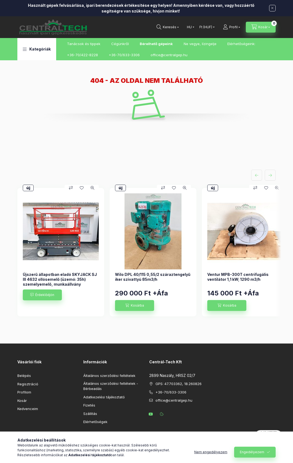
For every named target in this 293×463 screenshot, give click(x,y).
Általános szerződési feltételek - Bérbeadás (110, 386)
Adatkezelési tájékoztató (104, 397)
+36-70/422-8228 (82, 55)
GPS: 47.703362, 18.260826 (178, 384)
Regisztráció (27, 384)
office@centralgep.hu (169, 55)
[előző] (256, 175)
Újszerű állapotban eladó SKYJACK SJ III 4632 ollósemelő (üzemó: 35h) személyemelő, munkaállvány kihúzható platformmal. (60, 282)
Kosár (22, 400)
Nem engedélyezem (210, 452)
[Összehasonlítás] (70, 188)
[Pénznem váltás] (206, 27)
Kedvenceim (27, 409)
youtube (150, 414)
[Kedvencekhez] (81, 188)
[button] (36, 49)
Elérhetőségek (95, 422)
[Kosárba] (134, 305)
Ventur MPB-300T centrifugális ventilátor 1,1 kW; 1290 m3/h (238, 277)
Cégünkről (120, 44)
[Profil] (231, 27)
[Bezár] (272, 8)
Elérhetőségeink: (241, 44)
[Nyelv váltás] (189, 27)
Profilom (24, 392)
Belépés (24, 375)
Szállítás (90, 413)
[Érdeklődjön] (42, 294)
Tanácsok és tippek (83, 44)
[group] (146, 252)
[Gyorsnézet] (92, 188)
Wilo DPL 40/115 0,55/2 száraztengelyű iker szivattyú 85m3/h (152, 277)
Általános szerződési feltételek (109, 375)
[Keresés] (167, 27)
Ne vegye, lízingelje (200, 44)
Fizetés (89, 405)
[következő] (270, 175)
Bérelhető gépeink (156, 44)
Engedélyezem (252, 452)
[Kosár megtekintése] (261, 27)
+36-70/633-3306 (124, 55)
